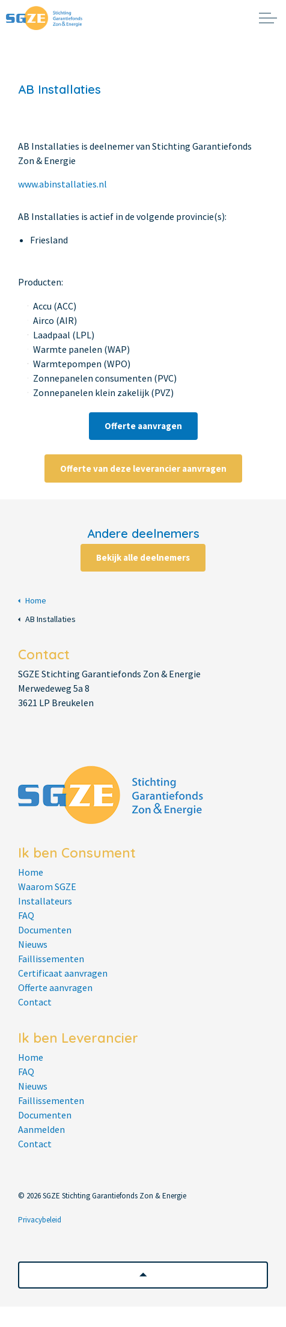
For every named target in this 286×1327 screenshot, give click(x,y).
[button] (143, 1275)
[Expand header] (268, 18)
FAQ (26, 915)
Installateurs (45, 901)
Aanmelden (41, 1129)
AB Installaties (47, 619)
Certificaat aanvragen (63, 973)
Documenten (45, 930)
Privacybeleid (39, 1220)
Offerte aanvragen (143, 426)
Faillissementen (51, 959)
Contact (35, 1002)
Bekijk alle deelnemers (143, 557)
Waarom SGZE (47, 886)
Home (32, 600)
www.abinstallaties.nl (62, 184)
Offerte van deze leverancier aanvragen (143, 468)
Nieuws (32, 944)
